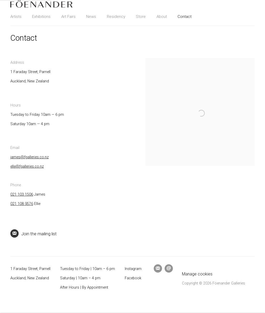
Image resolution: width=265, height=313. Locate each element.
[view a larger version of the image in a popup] (200, 62)
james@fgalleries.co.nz (29, 157)
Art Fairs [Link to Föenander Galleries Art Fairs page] (68, 16)
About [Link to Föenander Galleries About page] (162, 16)
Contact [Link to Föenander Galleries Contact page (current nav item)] (185, 16)
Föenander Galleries (41, 4)
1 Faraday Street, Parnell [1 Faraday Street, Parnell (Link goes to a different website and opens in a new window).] (30, 269)
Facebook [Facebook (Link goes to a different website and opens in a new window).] (133, 278)
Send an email (169, 268)
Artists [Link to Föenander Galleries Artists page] (15, 16)
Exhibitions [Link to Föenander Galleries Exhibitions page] (41, 16)
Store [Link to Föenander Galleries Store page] (141, 16)
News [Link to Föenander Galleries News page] (91, 16)
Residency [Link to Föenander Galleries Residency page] (116, 16)
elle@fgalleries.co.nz (27, 166)
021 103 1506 (21, 194)
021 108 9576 (21, 204)
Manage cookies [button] (197, 274)
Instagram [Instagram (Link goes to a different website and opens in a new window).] (133, 269)
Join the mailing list (33, 233)
